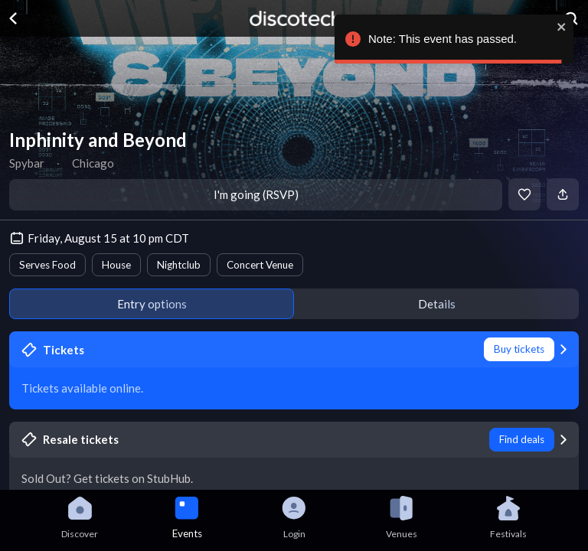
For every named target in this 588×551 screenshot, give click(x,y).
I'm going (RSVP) (256, 194)
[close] (555, 27)
